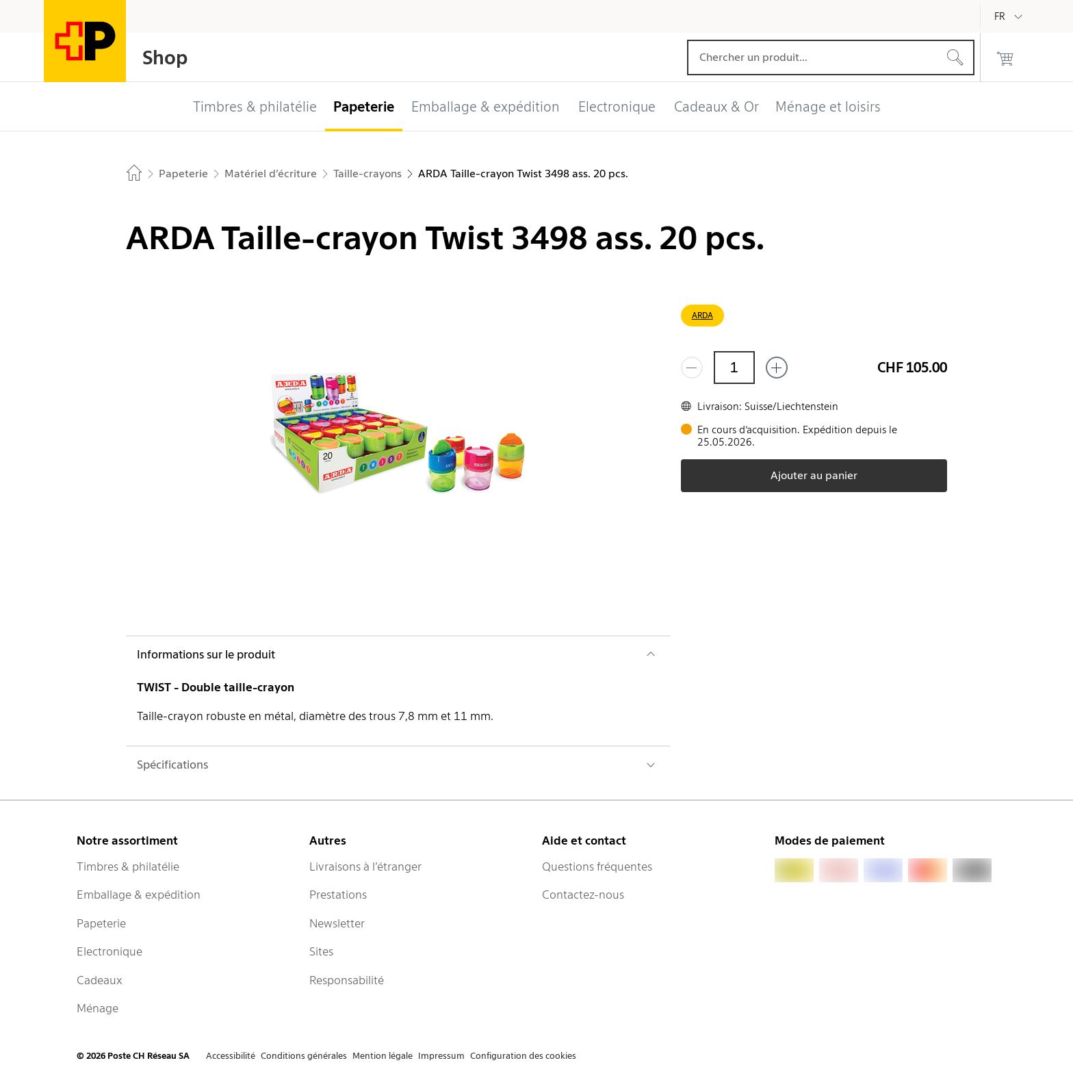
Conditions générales (304, 1056)
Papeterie (101, 923)
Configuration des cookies (523, 1056)
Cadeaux (99, 980)
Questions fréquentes (597, 866)
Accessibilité (230, 1056)
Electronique (109, 951)
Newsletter (337, 923)
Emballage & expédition (139, 894)
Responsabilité (346, 980)
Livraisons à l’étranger (365, 866)
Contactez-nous (583, 894)
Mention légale (382, 1056)
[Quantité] (734, 367)
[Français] (1010, 16)
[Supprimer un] (692, 367)
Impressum (441, 1056)
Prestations (338, 894)
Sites (321, 951)
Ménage (97, 1008)
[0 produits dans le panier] (1005, 57)
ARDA (702, 315)
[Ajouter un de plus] (777, 367)
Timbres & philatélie (128, 866)
